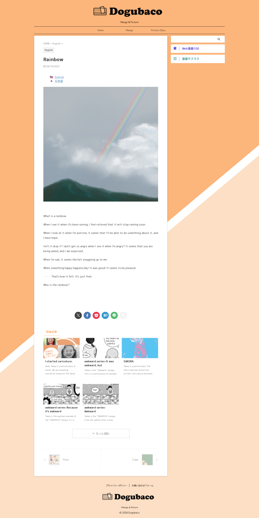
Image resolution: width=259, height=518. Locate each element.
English (59, 77)
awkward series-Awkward (95, 409)
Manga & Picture (129, 507)
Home (100, 30)
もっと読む (103, 433)
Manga (129, 30)
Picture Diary (158, 30)
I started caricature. (58, 361)
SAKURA (128, 361)
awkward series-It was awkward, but (99, 363)
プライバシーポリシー (116, 485)
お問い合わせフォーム (142, 485)
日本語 (59, 81)
